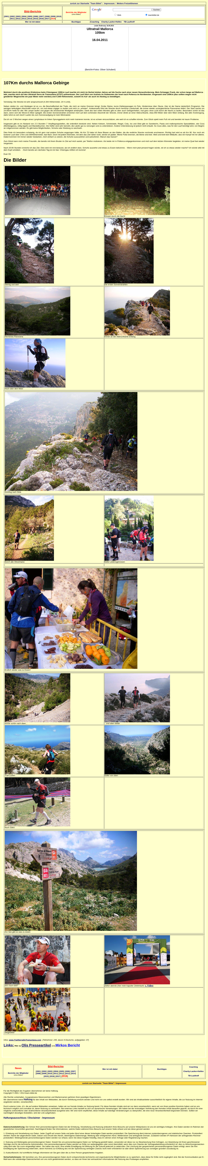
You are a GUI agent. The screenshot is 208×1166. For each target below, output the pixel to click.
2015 (35, 18)
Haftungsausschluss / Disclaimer (22, 1118)
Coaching (94, 22)
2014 (29, 18)
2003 (18, 16)
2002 (12, 16)
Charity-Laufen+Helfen (111, 22)
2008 (47, 16)
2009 (53, 16)
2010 (59, 16)
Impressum (109, 3)
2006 (35, 16)
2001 (6, 16)
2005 (30, 16)
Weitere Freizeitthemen (127, 3)
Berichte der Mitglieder (18, 1073)
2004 (24, 16)
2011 (12, 18)
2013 (24, 18)
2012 (18, 18)
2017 (47, 18)
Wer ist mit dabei (32, 22)
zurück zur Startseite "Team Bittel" (86, 3)
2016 (41, 18)
